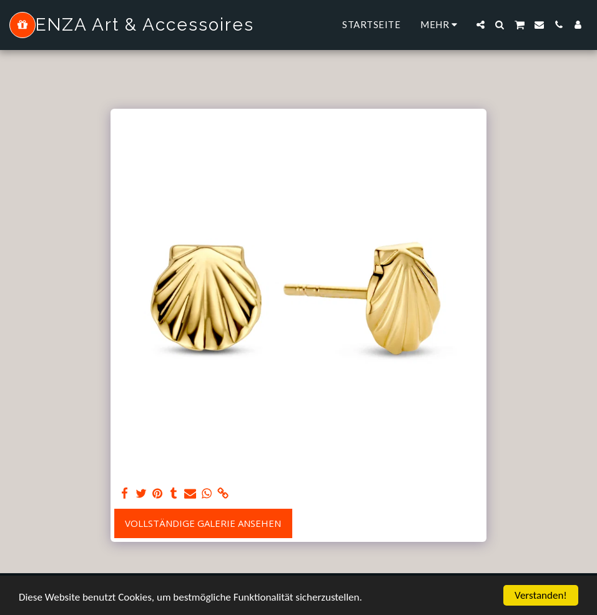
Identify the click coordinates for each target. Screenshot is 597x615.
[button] (480, 24)
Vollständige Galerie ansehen (203, 523)
